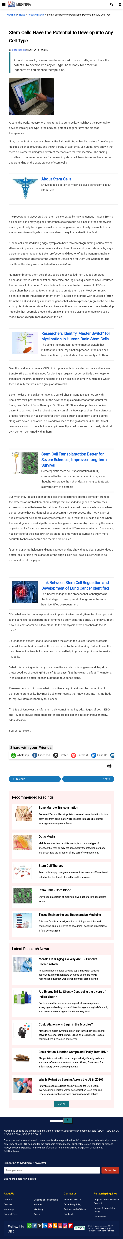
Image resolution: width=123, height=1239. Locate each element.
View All (61, 1104)
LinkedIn (99, 755)
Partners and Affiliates (75, 1209)
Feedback (68, 1214)
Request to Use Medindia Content (106, 1201)
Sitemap (38, 1204)
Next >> (107, 778)
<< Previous (18, 778)
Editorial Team (11, 1214)
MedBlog (38, 1209)
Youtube (60, 1226)
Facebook (41, 755)
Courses (8, 1204)
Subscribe (110, 1170)
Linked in (44, 1226)
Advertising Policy (72, 1204)
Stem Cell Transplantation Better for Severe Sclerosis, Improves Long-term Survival (74, 460)
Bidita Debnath (19, 50)
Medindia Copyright (103, 1228)
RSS (55, 1226)
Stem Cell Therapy (51, 866)
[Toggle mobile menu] (3, 4)
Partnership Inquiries (105, 1193)
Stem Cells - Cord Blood (55, 890)
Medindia (12, 14)
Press (37, 1214)
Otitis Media (47, 836)
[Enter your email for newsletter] (52, 1170)
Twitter (60, 755)
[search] (56, 1121)
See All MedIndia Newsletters (20, 1178)
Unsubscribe (100, 1216)
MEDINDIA (19, 5)
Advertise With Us (72, 1199)
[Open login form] (120, 4)
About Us (9, 1193)
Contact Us (70, 1193)
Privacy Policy (94, 1230)
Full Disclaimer (12, 1151)
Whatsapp (20, 755)
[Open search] (112, 4)
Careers (8, 1199)
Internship (9, 1209)
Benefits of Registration (46, 1199)
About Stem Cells (56, 179)
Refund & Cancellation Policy (105, 1210)
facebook (34, 1226)
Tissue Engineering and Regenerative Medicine (70, 915)
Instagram (65, 1226)
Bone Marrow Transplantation (58, 807)
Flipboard (70, 1226)
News (22, 14)
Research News (36, 14)
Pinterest (79, 755)
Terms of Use (108, 1230)
